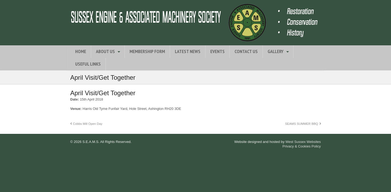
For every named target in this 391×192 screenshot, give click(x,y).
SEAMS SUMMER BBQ (301, 123)
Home (80, 51)
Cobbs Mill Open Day (87, 123)
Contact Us (246, 51)
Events (217, 51)
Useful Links (88, 64)
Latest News (187, 51)
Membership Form (147, 51)
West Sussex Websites (303, 142)
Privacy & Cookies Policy (302, 146)
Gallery (276, 51)
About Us (105, 51)
